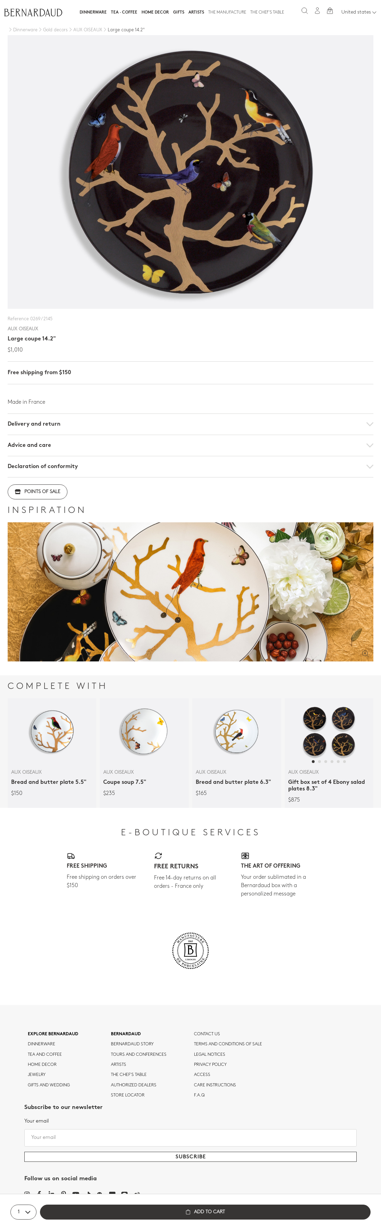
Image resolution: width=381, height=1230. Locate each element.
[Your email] (190, 1138)
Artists (196, 12)
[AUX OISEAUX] (85, 30)
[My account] (317, 10)
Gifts (178, 12)
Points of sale (37, 492)
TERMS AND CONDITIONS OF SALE (228, 1044)
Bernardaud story (132, 1044)
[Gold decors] (53, 30)
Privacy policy (210, 1065)
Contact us (207, 1034)
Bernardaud (126, 1034)
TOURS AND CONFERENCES (139, 1055)
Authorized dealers (133, 1085)
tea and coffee (45, 1055)
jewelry (37, 1075)
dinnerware (41, 1044)
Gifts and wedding (49, 1085)
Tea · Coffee (124, 12)
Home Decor (155, 12)
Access (202, 1075)
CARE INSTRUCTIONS (215, 1085)
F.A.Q (199, 1095)
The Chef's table (267, 12)
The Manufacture (227, 12)
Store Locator (128, 1095)
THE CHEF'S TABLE (129, 1075)
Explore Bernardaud (53, 1034)
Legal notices (209, 1055)
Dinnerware (93, 12)
